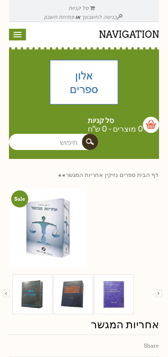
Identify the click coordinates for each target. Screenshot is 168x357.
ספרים (127, 175)
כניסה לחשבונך (102, 16)
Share (151, 345)
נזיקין (111, 175)
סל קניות (82, 7)
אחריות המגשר (84, 175)
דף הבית (147, 175)
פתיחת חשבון (59, 16)
